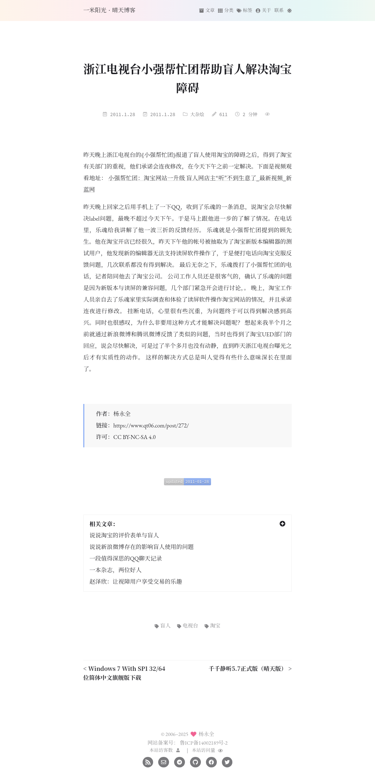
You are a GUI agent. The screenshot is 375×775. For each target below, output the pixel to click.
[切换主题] (289, 10)
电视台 (187, 625)
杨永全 (122, 414)
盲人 (162, 625)
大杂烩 (197, 114)
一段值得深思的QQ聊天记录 (125, 558)
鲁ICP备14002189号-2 (203, 742)
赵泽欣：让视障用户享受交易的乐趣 (135, 581)
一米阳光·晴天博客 (109, 10)
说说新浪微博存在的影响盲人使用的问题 (141, 547)
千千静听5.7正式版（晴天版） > (250, 668)
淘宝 (212, 625)
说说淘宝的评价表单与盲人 (124, 535)
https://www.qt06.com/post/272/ (151, 425)
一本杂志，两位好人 (115, 570)
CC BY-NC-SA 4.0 (134, 437)
